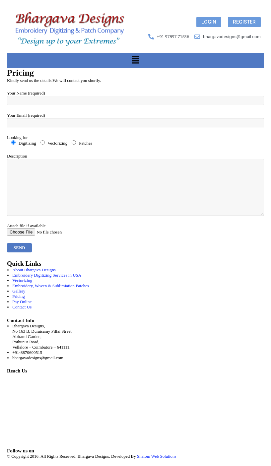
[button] (135, 60)
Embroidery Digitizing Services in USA (46, 275)
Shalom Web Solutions (156, 456)
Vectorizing (22, 280)
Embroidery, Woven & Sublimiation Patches (50, 285)
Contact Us (22, 306)
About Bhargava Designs (33, 269)
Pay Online (22, 301)
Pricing (18, 296)
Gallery (18, 291)
